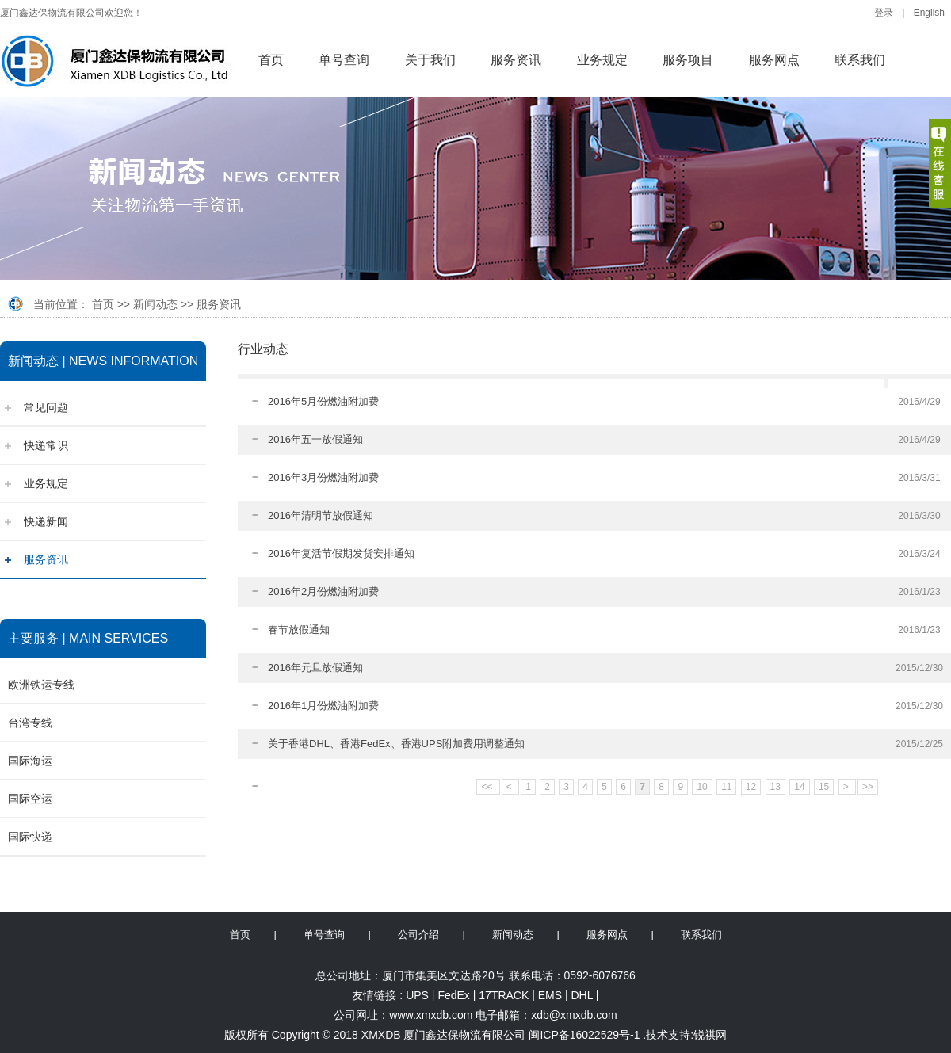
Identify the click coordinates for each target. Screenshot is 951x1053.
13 (775, 786)
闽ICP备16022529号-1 (584, 1034)
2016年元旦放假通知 (315, 667)
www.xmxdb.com (430, 1015)
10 (702, 786)
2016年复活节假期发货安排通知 (341, 553)
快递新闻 (46, 521)
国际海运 (30, 760)
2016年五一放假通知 (315, 439)
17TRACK (504, 995)
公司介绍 (418, 934)
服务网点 (774, 60)
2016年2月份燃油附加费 (323, 591)
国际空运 (30, 798)
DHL (582, 995)
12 (751, 786)
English (929, 12)
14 (799, 786)
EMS (550, 995)
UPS (417, 995)
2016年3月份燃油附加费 (323, 477)
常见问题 (46, 407)
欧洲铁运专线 (41, 684)
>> (867, 786)
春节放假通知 (299, 629)
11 (726, 786)
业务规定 (602, 60)
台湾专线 (30, 722)
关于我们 (430, 60)
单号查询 (344, 60)
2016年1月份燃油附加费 (323, 706)
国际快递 (30, 836)
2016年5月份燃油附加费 (323, 401)
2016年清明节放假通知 (320, 515)
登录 (883, 12)
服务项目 (688, 60)
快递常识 (46, 445)
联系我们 (860, 60)
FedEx (453, 995)
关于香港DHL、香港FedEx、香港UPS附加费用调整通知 (396, 744)
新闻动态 (155, 304)
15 (824, 786)
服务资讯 (516, 60)
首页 (271, 60)
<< (488, 786)
